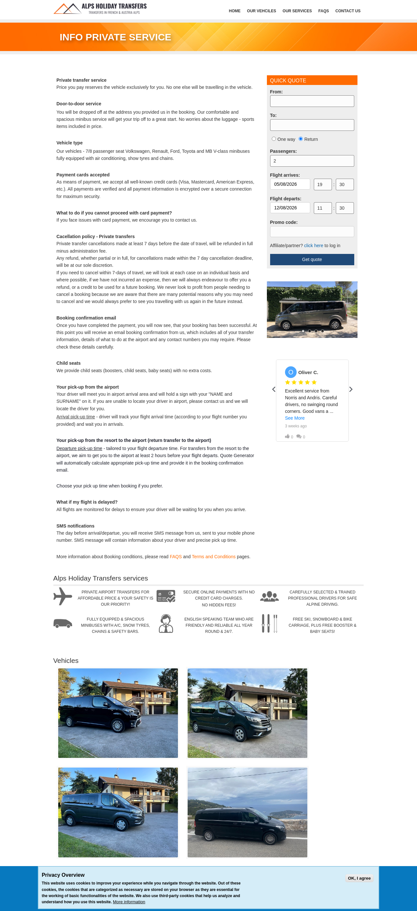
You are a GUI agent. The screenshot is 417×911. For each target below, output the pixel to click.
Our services (297, 11)
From (276, 91)
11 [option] (320, 208)
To (273, 115)
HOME (235, 11)
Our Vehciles (261, 11)
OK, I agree (359, 878)
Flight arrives (285, 175)
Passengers (283, 151)
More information (129, 901)
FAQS (176, 556)
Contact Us (348, 11)
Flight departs (286, 198)
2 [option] (275, 160)
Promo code (284, 222)
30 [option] (342, 184)
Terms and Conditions (214, 556)
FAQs (323, 11)
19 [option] (320, 184)
